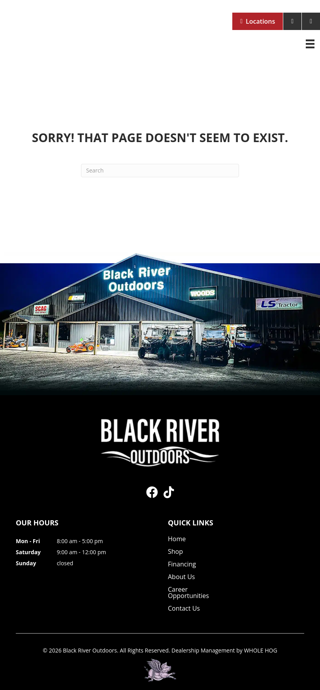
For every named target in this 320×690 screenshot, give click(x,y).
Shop (175, 552)
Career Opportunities (188, 593)
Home (177, 539)
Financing (182, 564)
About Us (181, 577)
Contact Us (184, 609)
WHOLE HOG (260, 650)
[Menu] (310, 44)
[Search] (160, 170)
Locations (260, 21)
